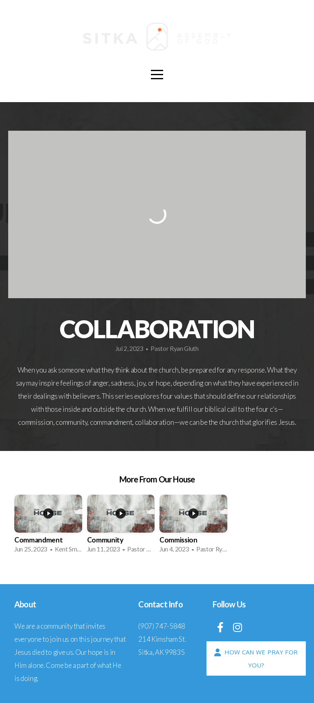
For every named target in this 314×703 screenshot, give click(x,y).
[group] (48, 526)
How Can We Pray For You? (255, 658)
